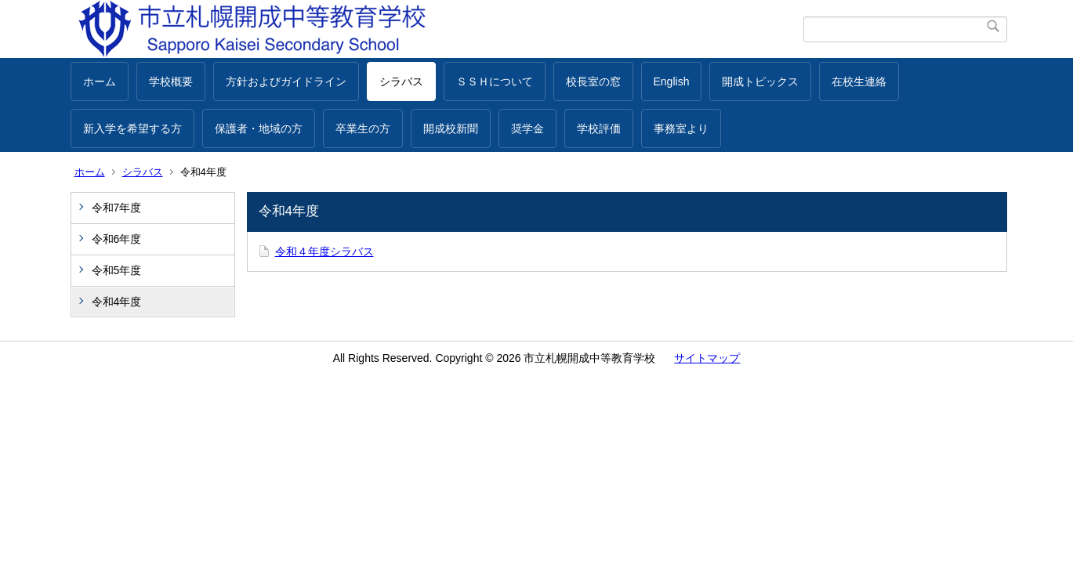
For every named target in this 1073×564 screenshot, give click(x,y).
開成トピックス (760, 81)
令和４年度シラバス (324, 251)
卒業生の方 (362, 128)
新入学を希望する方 (132, 128)
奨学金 (527, 128)
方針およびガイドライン (286, 81)
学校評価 (599, 128)
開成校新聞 (450, 128)
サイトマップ (707, 358)
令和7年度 (117, 207)
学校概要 (171, 81)
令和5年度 (117, 270)
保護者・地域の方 (259, 128)
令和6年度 (117, 239)
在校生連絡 (859, 81)
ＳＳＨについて (494, 81)
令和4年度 (117, 301)
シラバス (401, 81)
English (672, 81)
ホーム (99, 81)
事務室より (681, 128)
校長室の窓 (593, 81)
